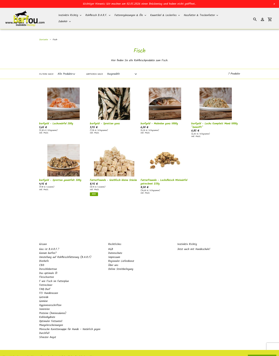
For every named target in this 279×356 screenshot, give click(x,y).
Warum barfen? (48, 245)
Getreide (43, 290)
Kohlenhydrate (47, 309)
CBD (41, 257)
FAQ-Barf (44, 281)
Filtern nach (46, 74)
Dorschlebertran (48, 261)
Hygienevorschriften (50, 298)
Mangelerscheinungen (51, 317)
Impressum (114, 249)
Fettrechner (45, 277)
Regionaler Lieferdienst (121, 253)
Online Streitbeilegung (120, 261)
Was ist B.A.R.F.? (49, 241)
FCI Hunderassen (48, 285)
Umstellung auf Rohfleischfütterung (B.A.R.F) (65, 249)
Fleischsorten (46, 269)
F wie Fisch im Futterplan (54, 273)
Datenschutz (115, 245)
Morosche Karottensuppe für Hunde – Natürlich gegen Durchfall (69, 324)
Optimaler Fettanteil (50, 314)
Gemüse (43, 293)
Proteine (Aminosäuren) (52, 306)
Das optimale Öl (48, 265)
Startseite (43, 39)
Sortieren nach (94, 74)
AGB (110, 241)
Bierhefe (44, 253)
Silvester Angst (47, 330)
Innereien (44, 301)
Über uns (113, 257)
